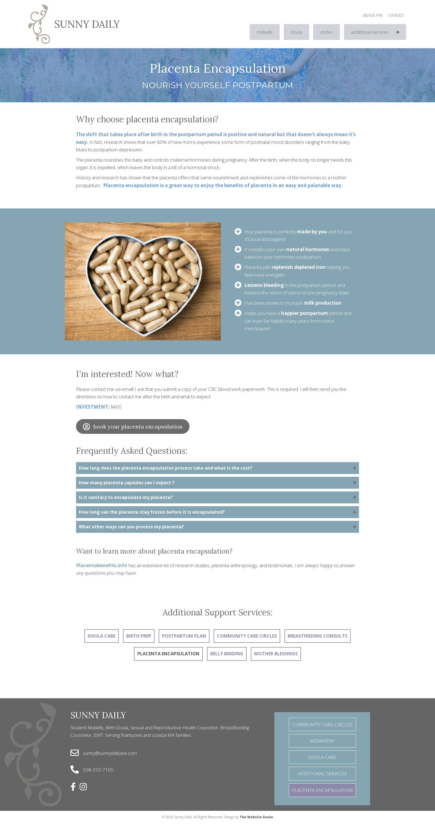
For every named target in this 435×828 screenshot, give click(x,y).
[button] (398, 32)
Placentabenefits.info (101, 571)
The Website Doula (256, 822)
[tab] (217, 468)
